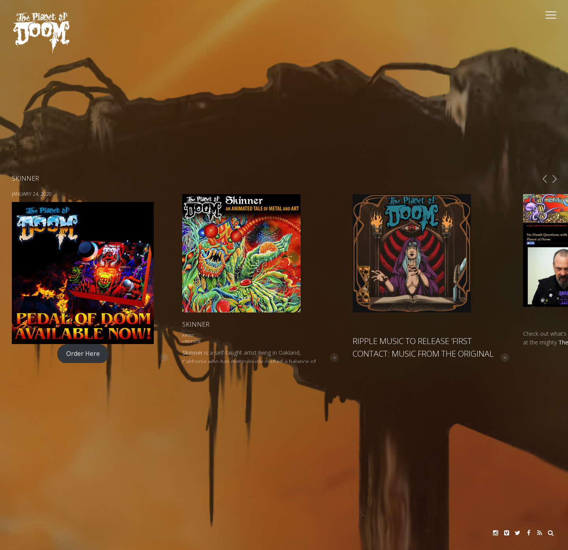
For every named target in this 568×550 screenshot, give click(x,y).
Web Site (193, 341)
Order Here (83, 353)
